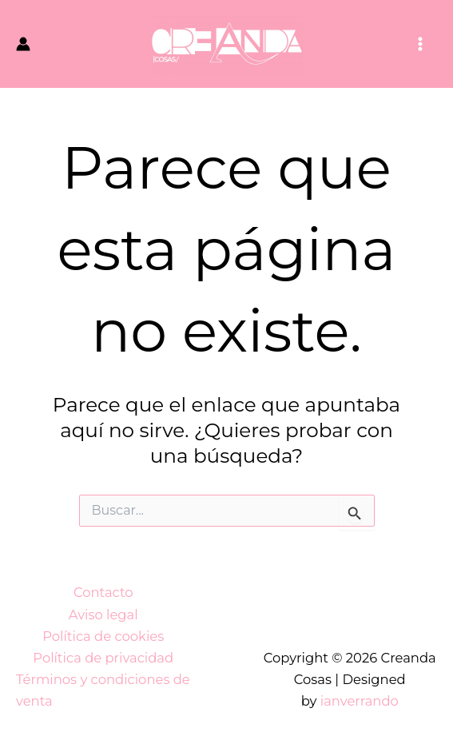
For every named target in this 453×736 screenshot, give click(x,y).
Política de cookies (103, 636)
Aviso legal (103, 615)
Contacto (103, 592)
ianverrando (359, 701)
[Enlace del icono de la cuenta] (23, 44)
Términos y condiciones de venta (103, 690)
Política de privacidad (103, 658)
